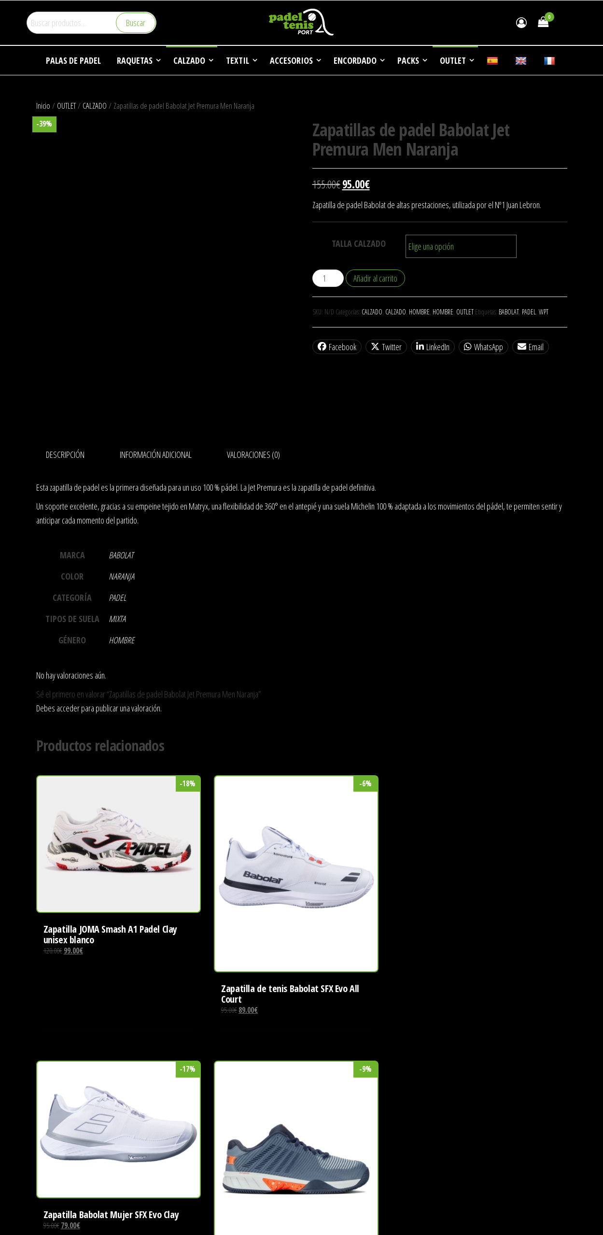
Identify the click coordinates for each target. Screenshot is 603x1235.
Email (531, 347)
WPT (543, 311)
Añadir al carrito (375, 278)
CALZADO (95, 105)
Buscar (135, 22)
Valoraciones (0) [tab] (253, 454)
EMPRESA (460, 1062)
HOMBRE (419, 311)
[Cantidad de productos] (328, 278)
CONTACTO (462, 1136)
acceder (68, 708)
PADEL (529, 311)
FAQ (452, 1117)
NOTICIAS (460, 1099)
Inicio (43, 105)
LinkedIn (432, 347)
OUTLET (66, 105)
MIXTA (117, 619)
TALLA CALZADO (359, 243)
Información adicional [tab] (156, 454)
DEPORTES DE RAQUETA (480, 1081)
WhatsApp (483, 347)
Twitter (386, 347)
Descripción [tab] (65, 454)
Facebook (337, 347)
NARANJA (121, 576)
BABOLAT (509, 311)
